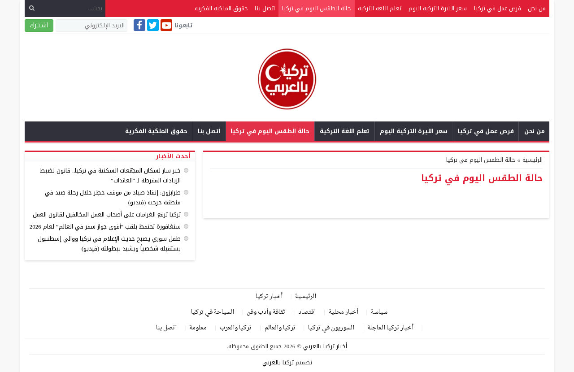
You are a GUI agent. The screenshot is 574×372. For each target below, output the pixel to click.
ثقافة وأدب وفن (266, 312)
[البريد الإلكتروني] (91, 25)
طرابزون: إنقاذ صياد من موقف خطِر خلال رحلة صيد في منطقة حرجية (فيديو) (113, 197)
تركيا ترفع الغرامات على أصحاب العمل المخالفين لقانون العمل (107, 214)
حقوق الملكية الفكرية (221, 8)
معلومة (198, 327)
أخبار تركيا (269, 296)
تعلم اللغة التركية (379, 8)
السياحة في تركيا (212, 312)
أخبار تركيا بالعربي (325, 346)
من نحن (537, 8)
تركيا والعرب (236, 327)
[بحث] (32, 8)
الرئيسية (305, 296)
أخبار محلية (343, 312)
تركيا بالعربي (278, 362)
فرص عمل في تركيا (497, 8)
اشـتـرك (39, 25)
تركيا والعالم (280, 327)
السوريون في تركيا (331, 327)
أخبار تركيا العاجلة (390, 327)
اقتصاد (307, 312)
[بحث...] (65, 8)
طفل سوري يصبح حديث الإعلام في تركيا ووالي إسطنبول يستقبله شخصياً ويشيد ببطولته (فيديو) (109, 243)
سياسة (379, 312)
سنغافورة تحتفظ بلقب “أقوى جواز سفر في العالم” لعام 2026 (105, 226)
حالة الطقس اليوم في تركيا (316, 8)
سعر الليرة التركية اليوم (438, 8)
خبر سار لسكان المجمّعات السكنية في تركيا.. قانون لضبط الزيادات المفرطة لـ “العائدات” (110, 175)
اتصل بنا (265, 8)
